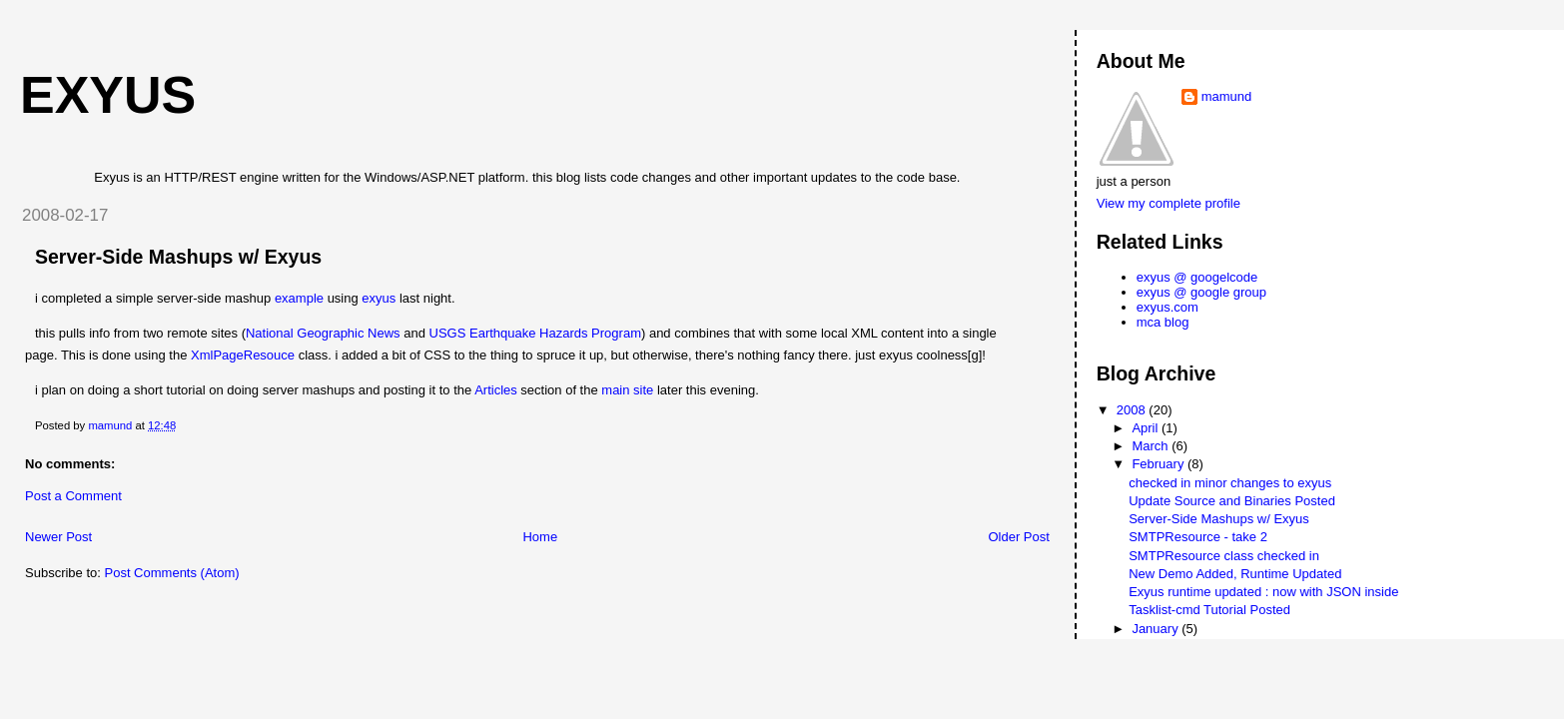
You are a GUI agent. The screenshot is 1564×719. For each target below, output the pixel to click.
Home (539, 536)
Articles (495, 389)
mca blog (1163, 322)
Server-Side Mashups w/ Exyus (1219, 518)
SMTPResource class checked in (1224, 555)
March (1152, 445)
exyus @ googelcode (1197, 277)
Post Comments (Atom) (172, 572)
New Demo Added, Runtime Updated (1235, 573)
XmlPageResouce (243, 355)
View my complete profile (1168, 203)
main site (627, 389)
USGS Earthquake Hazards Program (535, 333)
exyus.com (1167, 307)
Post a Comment (73, 495)
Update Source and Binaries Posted (1232, 500)
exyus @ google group (1201, 292)
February (1159, 463)
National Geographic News (323, 333)
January (1156, 628)
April (1147, 427)
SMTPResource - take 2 (1198, 536)
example (299, 298)
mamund (1226, 96)
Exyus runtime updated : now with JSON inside (1263, 591)
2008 (1133, 409)
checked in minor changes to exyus (1230, 482)
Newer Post (58, 536)
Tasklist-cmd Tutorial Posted (1209, 609)
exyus (108, 95)
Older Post (1018, 536)
